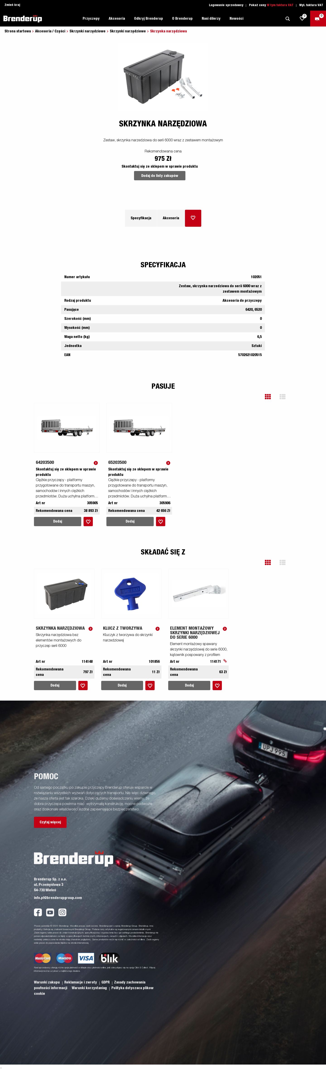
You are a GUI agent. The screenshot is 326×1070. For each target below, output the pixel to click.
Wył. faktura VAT (311, 5)
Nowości (236, 18)
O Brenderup (182, 18)
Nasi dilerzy (211, 18)
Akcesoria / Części (50, 31)
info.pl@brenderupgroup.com (58, 898)
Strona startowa (18, 31)
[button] (271, 397)
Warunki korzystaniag (90, 988)
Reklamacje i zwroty (81, 982)
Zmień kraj (12, 5)
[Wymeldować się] (318, 19)
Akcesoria (117, 18)
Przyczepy (91, 18)
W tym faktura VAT (280, 5)
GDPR (105, 982)
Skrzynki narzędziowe (87, 31)
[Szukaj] (287, 18)
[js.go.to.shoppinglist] (302, 19)
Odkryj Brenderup (148, 18)
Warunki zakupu (47, 982)
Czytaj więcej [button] (50, 822)
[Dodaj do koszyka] (193, 218)
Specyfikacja (141, 218)
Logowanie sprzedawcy (226, 5)
